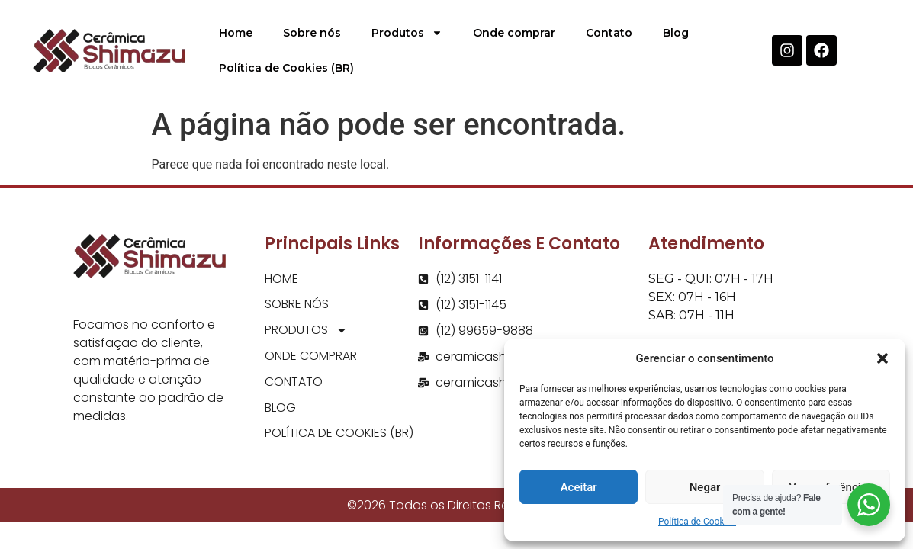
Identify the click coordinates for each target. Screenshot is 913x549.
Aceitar (579, 487)
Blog (676, 33)
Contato (609, 33)
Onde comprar (514, 33)
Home (235, 33)
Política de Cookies (697, 521)
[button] (882, 358)
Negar (705, 487)
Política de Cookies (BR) (286, 68)
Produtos (406, 33)
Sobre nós (312, 33)
